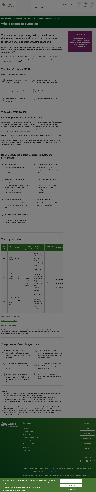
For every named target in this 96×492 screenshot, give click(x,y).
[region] (48, 485)
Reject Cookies (71, 485)
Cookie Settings (71, 489)
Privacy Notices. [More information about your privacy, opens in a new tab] (21, 490)
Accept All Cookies (71, 481)
